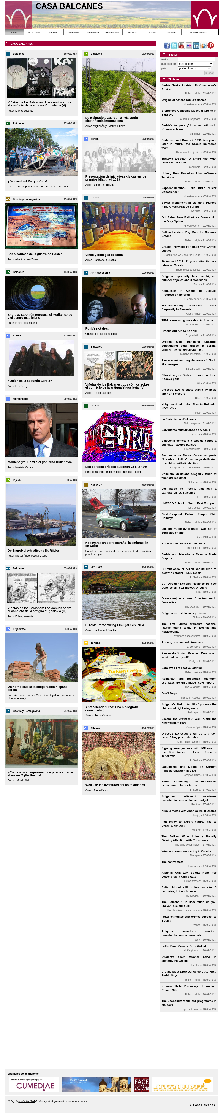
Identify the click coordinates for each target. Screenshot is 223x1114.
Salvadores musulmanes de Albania (186, 430)
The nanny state (172, 861)
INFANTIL (132, 32)
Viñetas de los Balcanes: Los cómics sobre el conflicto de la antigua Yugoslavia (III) (39, 609)
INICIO (14, 32)
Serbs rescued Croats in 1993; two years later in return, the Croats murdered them (189, 143)
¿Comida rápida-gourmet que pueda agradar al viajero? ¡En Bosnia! (40, 774)
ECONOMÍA (73, 32)
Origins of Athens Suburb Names (184, 100)
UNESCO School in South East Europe (188, 503)
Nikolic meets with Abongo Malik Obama (189, 810)
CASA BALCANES (198, 32)
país (164, 68)
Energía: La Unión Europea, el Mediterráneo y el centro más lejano (40, 316)
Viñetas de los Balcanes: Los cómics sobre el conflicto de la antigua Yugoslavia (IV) (117, 386)
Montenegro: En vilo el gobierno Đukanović (40, 462)
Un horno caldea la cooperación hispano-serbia (38, 688)
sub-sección (169, 63)
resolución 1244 (26, 1101)
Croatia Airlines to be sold (179, 331)
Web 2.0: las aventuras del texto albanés (115, 785)
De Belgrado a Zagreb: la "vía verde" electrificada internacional (112, 119)
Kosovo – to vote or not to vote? (183, 543)
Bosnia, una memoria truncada (182, 642)
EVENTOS (171, 32)
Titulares (174, 79)
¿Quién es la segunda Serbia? (30, 380)
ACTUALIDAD (34, 32)
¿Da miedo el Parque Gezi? (28, 181)
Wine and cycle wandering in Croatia (186, 851)
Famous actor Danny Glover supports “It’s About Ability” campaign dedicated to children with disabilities (189, 459)
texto (164, 59)
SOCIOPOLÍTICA (112, 32)
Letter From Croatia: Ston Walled (184, 946)
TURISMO (152, 32)
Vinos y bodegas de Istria (104, 255)
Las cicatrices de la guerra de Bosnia (35, 254)
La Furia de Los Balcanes (179, 419)
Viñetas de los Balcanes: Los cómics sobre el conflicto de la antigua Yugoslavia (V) (39, 104)
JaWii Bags (169, 693)
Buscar (173, 54)
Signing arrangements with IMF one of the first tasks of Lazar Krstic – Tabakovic (189, 752)
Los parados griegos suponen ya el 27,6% (116, 466)
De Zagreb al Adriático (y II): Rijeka (33, 550)
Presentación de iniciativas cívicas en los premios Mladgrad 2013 (115, 178)
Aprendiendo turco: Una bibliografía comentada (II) (112, 708)
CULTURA (53, 32)
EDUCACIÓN (93, 32)
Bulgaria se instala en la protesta (184, 613)
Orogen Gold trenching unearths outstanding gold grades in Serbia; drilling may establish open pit (189, 345)
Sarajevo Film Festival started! (182, 668)
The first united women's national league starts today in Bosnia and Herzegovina (189, 627)
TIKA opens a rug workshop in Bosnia (187, 320)
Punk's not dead (97, 328)
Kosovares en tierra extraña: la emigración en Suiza (116, 544)
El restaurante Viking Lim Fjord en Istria (114, 625)
